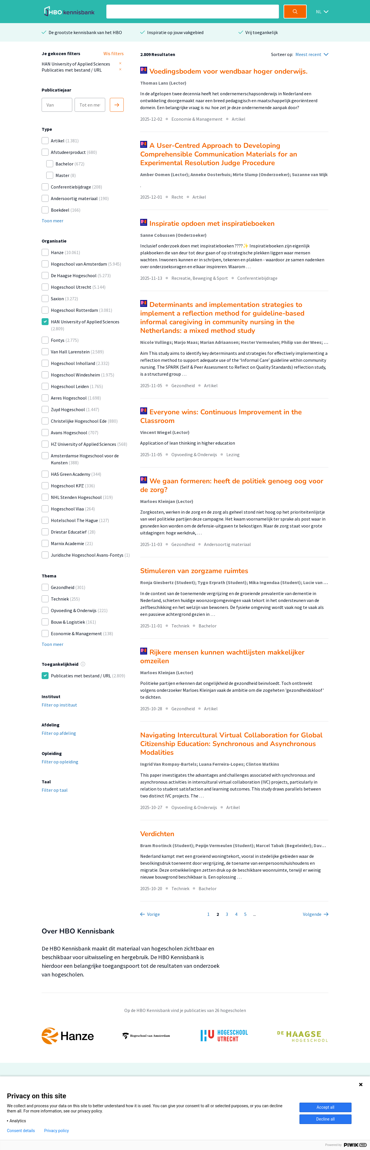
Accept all (325, 1107)
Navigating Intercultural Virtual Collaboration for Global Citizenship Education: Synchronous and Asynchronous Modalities (231, 743)
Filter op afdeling (59, 733)
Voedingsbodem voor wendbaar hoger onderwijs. (228, 71)
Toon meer (52, 220)
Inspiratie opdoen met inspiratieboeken (212, 223)
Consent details (21, 1130)
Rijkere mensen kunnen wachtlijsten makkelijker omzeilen (222, 657)
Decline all (325, 1119)
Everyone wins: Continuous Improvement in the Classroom (221, 416)
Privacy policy (56, 1130)
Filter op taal (55, 790)
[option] (185, 1036)
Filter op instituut (59, 704)
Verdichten (157, 833)
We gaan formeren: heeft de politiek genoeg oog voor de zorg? (231, 485)
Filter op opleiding (60, 761)
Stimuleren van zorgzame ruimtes (194, 570)
